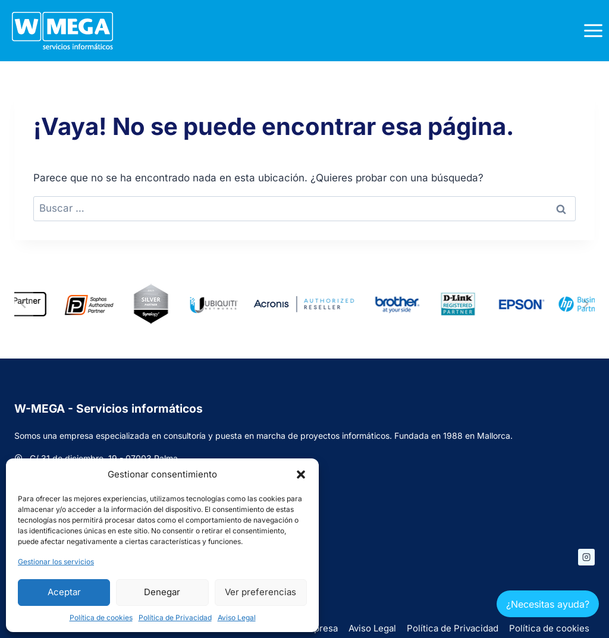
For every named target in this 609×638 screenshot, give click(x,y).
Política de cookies (101, 617)
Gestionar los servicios (56, 561)
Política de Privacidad (175, 617)
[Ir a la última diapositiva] (23, 304)
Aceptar (64, 592)
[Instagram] (586, 557)
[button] (301, 474)
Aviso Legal (237, 617)
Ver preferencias (260, 592)
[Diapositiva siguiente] (585, 304)
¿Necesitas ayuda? (547, 604)
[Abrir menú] (593, 30)
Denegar (162, 592)
